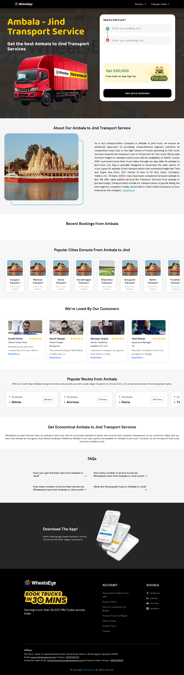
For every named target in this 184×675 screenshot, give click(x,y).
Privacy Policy (109, 601)
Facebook (153, 593)
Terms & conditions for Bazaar (114, 609)
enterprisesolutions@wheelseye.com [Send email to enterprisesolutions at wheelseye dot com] (65, 660)
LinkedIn (152, 598)
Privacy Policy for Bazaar (115, 615)
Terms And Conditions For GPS (116, 595)
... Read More (128, 190)
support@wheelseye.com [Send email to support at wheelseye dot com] (43, 657)
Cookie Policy (109, 626)
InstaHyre (152, 608)
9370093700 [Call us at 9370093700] (72, 657)
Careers (106, 631)
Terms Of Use (109, 620)
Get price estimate (137, 93)
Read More (14, 354)
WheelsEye (88, 669)
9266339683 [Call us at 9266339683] (116, 660)
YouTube (152, 603)
